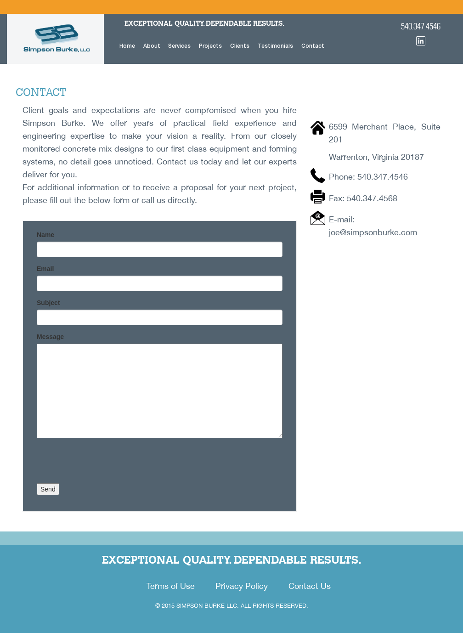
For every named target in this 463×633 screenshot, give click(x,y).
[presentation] (106, 465)
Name (45, 234)
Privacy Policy (241, 586)
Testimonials (275, 45)
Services (179, 45)
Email (45, 268)
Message (50, 336)
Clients (239, 45)
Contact (312, 45)
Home (127, 45)
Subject (48, 302)
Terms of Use (171, 586)
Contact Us (309, 586)
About (151, 45)
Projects (210, 45)
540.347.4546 (420, 27)
